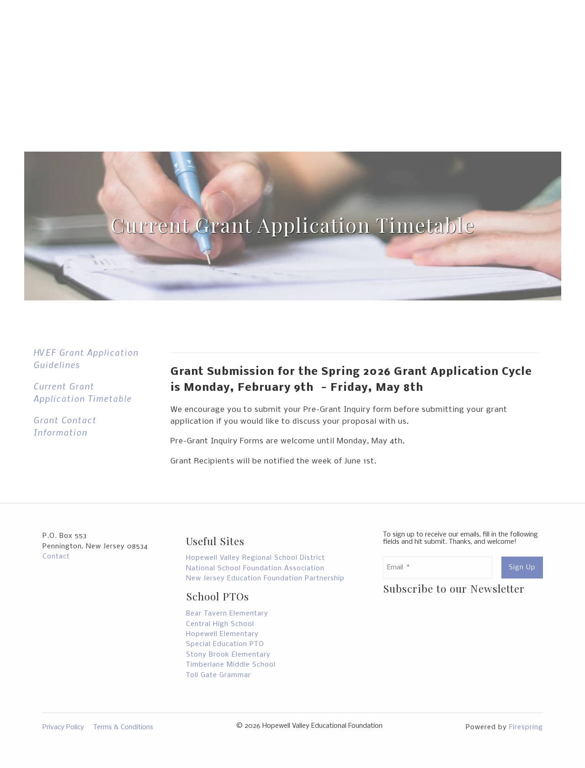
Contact (56, 556)
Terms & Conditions (123, 727)
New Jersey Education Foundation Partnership (265, 578)
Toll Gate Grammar (218, 675)
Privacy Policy (63, 727)
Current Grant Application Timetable (82, 392)
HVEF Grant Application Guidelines (85, 358)
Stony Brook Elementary (228, 654)
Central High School (220, 624)
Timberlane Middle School (231, 664)
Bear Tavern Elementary (227, 613)
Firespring (526, 727)
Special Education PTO (225, 644)
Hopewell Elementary (222, 634)
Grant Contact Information (64, 426)
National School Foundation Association (255, 568)
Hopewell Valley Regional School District (255, 558)
